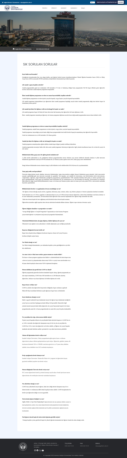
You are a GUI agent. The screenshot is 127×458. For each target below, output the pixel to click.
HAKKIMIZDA (73, 8)
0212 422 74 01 (84, 446)
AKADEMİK (63, 8)
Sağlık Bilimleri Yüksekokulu (22, 49)
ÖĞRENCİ (53, 8)
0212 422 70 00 (69, 446)
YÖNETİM (44, 8)
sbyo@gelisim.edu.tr (101, 446)
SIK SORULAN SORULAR (42, 49)
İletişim (83, 8)
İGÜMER (120, 2)
